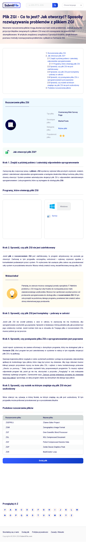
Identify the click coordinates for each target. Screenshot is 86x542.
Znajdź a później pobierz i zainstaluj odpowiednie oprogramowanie (62, 60)
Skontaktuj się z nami (11, 532)
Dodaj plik (25, 532)
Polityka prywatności (40, 532)
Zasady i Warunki (57, 532)
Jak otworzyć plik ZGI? (56, 56)
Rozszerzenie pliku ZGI (57, 53)
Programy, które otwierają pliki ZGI (66, 64)
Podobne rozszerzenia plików (59, 88)
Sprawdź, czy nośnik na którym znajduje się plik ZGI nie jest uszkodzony (63, 84)
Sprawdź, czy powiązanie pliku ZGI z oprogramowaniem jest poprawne (63, 78)
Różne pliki (62, 128)
